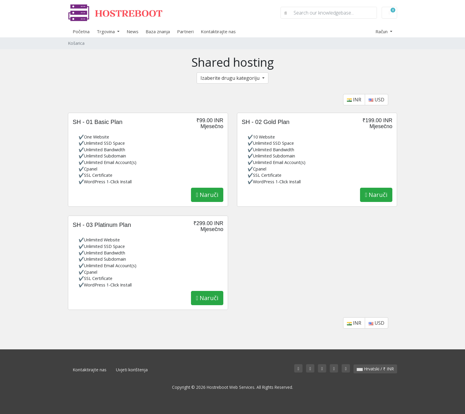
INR (354, 99)
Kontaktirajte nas (218, 31)
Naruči (207, 195)
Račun (382, 31)
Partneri (185, 31)
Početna (81, 31)
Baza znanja (158, 31)
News (132, 31)
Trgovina (106, 31)
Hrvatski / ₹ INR (375, 369)
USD (376, 99)
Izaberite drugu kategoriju (230, 78)
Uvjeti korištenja (132, 369)
